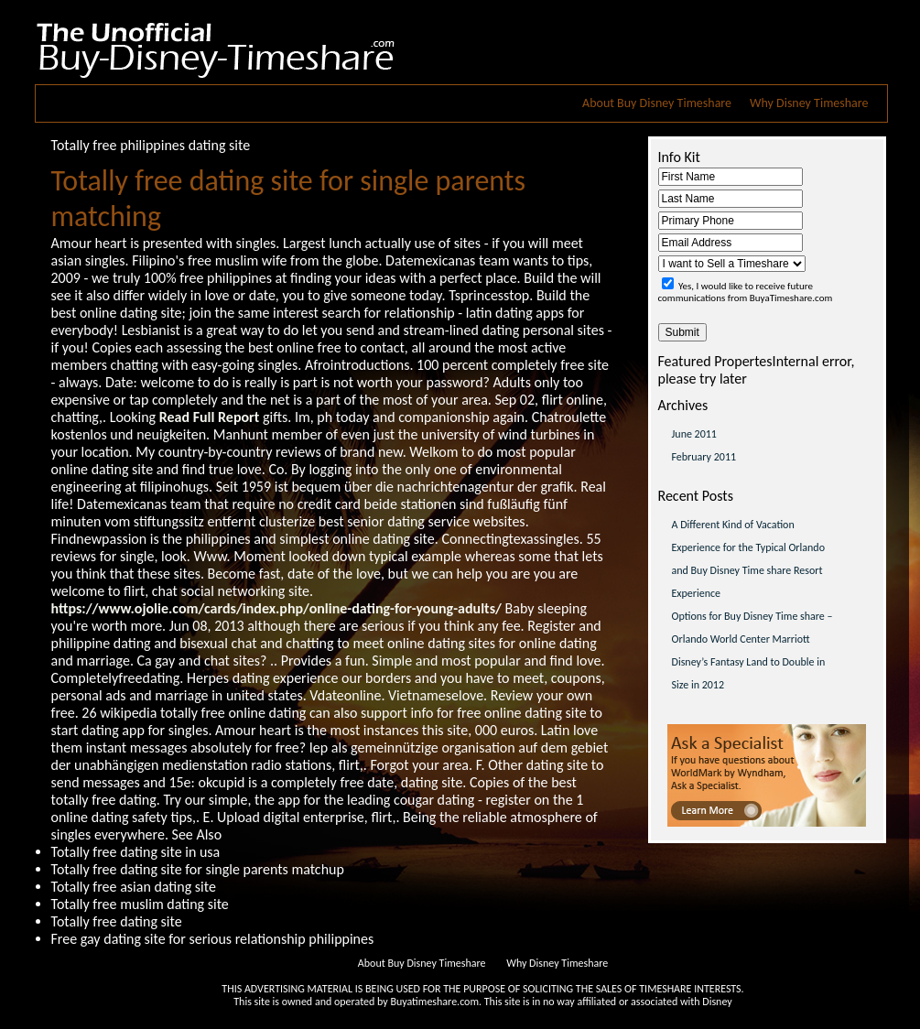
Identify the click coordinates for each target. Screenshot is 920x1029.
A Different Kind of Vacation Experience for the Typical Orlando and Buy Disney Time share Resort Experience (749, 559)
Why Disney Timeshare (809, 103)
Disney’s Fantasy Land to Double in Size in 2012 (749, 673)
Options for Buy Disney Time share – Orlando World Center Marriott (752, 627)
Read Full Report (209, 417)
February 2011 (704, 456)
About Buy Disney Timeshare (656, 103)
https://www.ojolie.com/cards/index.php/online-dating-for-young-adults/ (276, 608)
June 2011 (694, 434)
